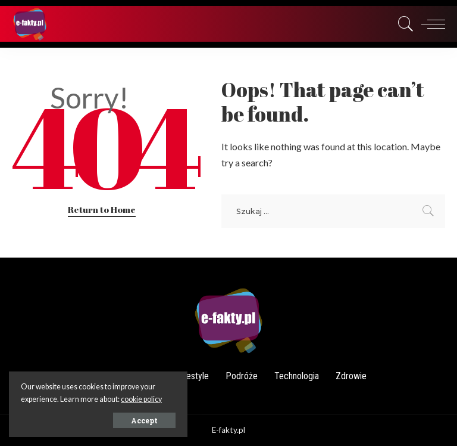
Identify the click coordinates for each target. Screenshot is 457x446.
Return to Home (102, 209)
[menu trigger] (430, 24)
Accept (144, 420)
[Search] (402, 24)
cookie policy (141, 399)
